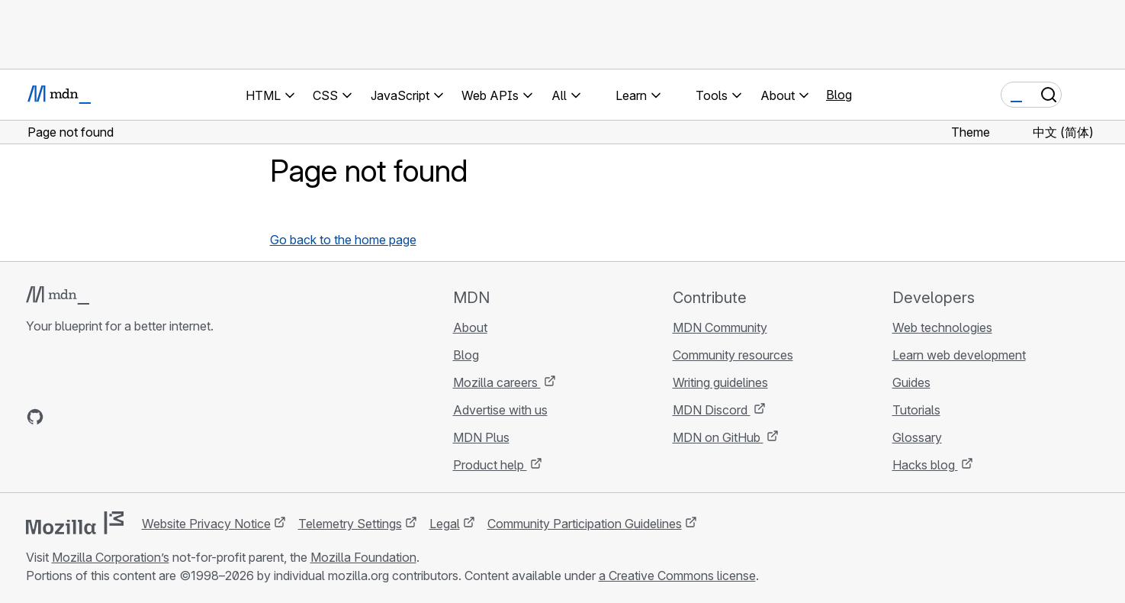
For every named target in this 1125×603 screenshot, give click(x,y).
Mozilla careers (497, 382)
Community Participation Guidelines (584, 523)
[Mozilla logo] (75, 522)
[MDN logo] (57, 295)
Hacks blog (925, 464)
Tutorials (916, 410)
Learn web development (959, 355)
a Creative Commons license (677, 575)
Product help (490, 464)
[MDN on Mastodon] (117, 417)
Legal (444, 523)
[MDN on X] (90, 417)
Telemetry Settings (350, 523)
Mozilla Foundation (363, 557)
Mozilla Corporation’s (110, 557)
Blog (839, 94)
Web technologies (942, 327)
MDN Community (720, 327)
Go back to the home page (343, 239)
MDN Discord (712, 410)
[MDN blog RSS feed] (145, 417)
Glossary (917, 437)
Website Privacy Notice (206, 523)
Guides (911, 382)
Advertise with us (500, 410)
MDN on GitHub (718, 437)
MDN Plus (481, 437)
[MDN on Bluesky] (62, 417)
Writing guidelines (720, 382)
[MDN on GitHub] (35, 417)
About (470, 327)
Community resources (733, 355)
